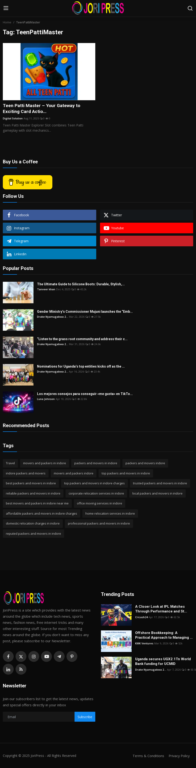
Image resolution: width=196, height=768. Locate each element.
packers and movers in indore (95, 463)
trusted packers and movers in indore (160, 484)
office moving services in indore (99, 504)
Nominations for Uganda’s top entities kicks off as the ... (81, 367)
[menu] (6, 8)
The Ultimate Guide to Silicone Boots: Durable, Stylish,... (81, 284)
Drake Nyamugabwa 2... (52, 317)
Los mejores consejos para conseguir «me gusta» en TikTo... (85, 394)
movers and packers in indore (44, 463)
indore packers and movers (26, 473)
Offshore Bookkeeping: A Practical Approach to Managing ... (164, 635)
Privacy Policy (178, 756)
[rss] (21, 669)
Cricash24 (141, 617)
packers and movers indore (145, 463)
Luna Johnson (46, 399)
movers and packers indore (73, 473)
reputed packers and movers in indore (33, 534)
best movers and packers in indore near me (37, 504)
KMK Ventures (144, 644)
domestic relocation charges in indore (33, 524)
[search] (190, 8)
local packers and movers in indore (157, 493)
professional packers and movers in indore (99, 524)
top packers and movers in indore (126, 473)
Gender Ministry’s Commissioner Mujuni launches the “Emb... (85, 312)
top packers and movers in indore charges (94, 484)
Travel (10, 463)
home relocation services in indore (110, 514)
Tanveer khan (46, 289)
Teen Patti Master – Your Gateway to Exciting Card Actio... (42, 109)
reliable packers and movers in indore (33, 493)
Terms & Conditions (147, 756)
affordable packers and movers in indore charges (41, 514)
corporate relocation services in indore (96, 493)
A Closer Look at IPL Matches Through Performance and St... (161, 609)
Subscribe (85, 717)
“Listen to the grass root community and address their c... (82, 339)
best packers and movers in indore (31, 484)
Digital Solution (13, 118)
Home (7, 22)
